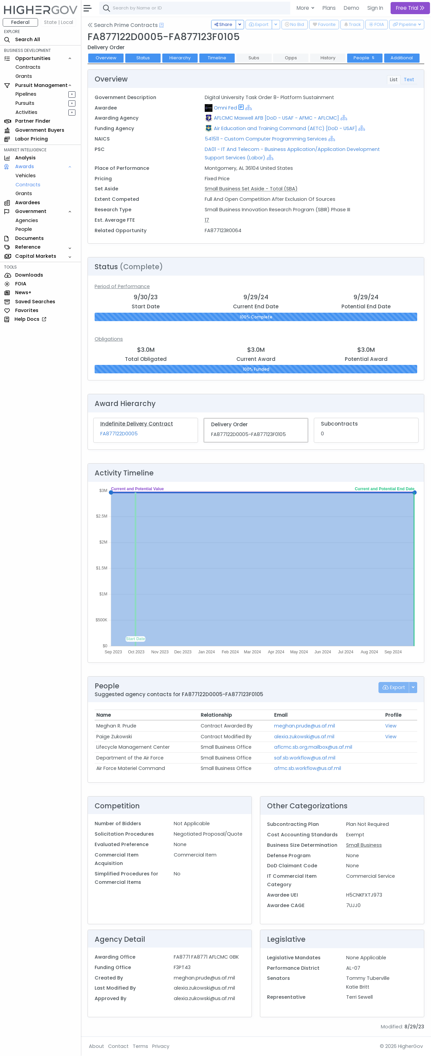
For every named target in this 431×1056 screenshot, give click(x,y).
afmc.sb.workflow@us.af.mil (307, 768)
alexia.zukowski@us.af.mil (304, 736)
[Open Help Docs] (161, 25)
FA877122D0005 (119, 433)
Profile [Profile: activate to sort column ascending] (393, 715)
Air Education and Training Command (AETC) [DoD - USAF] (285, 128)
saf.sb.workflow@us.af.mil (304, 757)
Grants (23, 76)
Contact (118, 1046)
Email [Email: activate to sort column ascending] (281, 715)
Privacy (160, 1046)
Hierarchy (180, 58)
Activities (26, 112)
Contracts (27, 67)
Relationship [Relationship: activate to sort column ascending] (216, 715)
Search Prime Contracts (123, 25)
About (96, 1046)
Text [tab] (409, 79)
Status (143, 58)
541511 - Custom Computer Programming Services (266, 138)
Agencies (26, 220)
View (391, 725)
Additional (402, 58)
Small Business (364, 845)
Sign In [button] (375, 7)
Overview (106, 58)
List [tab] (394, 79)
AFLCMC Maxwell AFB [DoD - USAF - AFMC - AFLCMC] (276, 118)
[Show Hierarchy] (248, 107)
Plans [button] (329, 7)
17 (207, 220)
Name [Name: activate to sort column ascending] (103, 715)
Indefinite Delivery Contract (136, 423)
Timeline (217, 58)
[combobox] (200, 8)
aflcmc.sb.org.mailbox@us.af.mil (313, 747)
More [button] (303, 7)
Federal (20, 22)
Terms (140, 1046)
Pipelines (25, 94)
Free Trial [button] (410, 7)
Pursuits (24, 103)
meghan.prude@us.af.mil (304, 725)
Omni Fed (225, 107)
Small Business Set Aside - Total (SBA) (251, 188)
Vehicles (25, 175)
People (23, 229)
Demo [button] (351, 7)
